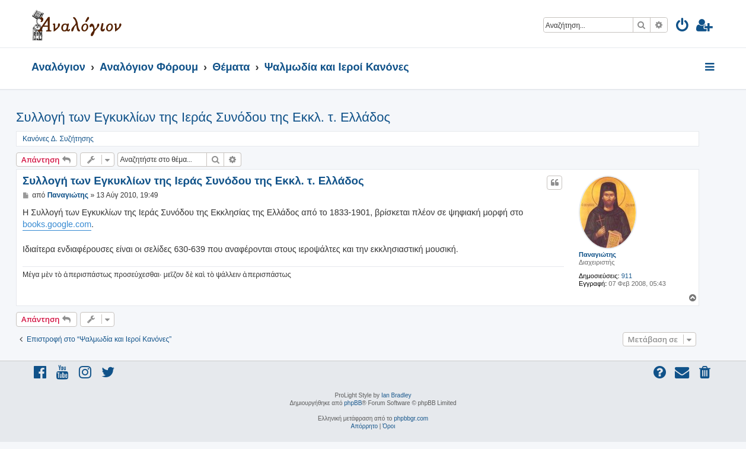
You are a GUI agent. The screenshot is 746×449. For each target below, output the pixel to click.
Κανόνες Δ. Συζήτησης (58, 139)
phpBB (353, 403)
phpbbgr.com (411, 418)
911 (626, 275)
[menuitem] (683, 27)
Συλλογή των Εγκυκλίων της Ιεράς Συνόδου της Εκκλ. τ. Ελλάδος (203, 117)
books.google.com (57, 224)
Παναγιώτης (597, 254)
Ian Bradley (396, 395)
